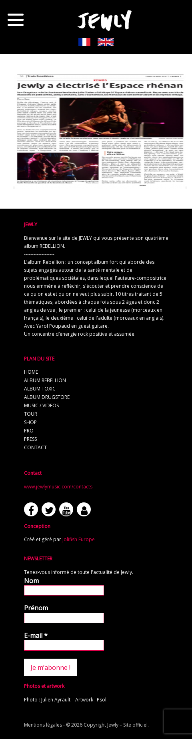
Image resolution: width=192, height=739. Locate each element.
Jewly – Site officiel (127, 724)
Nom (31, 580)
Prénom (36, 608)
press (30, 439)
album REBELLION (45, 380)
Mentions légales (43, 724)
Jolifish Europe (78, 539)
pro (29, 430)
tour (30, 413)
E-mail (36, 635)
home (31, 372)
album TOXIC (40, 388)
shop (30, 422)
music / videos (41, 405)
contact (35, 447)
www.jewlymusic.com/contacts (58, 486)
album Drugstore (47, 397)
